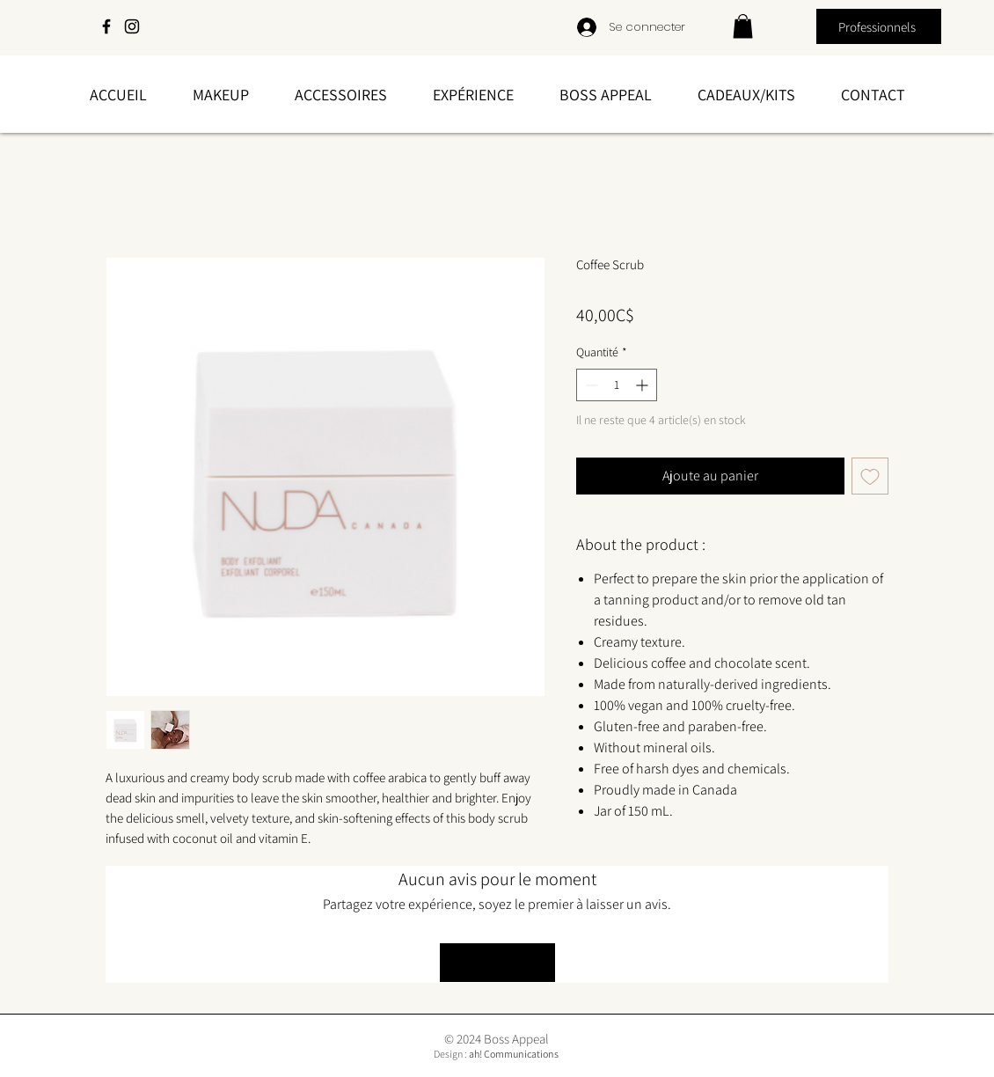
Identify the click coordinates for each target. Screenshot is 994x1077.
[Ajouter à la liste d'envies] (869, 476)
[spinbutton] (616, 385)
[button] (221, 94)
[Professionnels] (878, 26)
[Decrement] (590, 385)
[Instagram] (132, 26)
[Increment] (643, 385)
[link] (743, 26)
